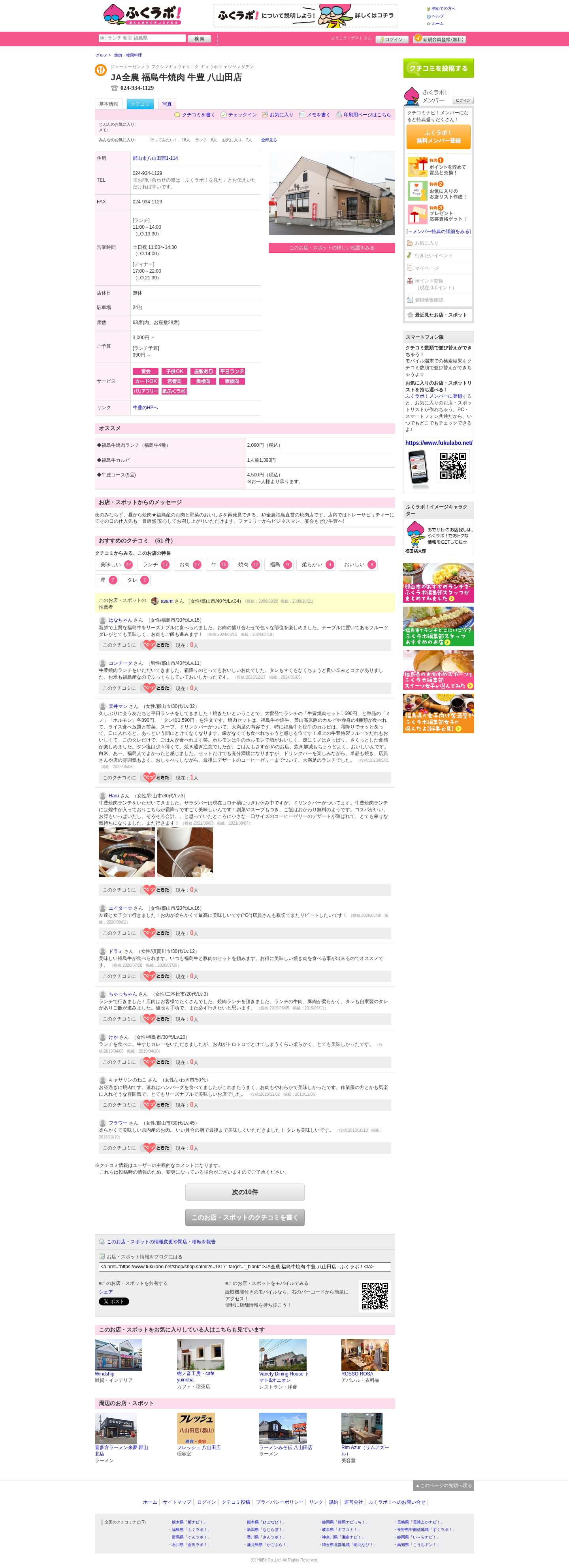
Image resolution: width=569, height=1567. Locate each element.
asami (167, 601)
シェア (106, 1292)
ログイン (392, 38)
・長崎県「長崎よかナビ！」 (419, 1522)
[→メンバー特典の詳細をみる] (439, 231)
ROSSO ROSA (357, 1374)
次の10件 (245, 1192)
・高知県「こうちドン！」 (417, 1544)
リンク (316, 1502)
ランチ (156, 564)
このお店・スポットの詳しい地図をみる (332, 247)
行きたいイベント (434, 255)
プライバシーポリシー (279, 1502)
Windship (104, 1374)
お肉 (190, 564)
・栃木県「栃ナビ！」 (187, 1522)
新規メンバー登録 (439, 38)
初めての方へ (444, 8)
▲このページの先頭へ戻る (443, 1485)
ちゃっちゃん (123, 994)
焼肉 (249, 564)
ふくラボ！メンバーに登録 (433, 396)
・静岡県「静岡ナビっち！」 (343, 1522)
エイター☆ (120, 908)
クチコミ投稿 (236, 1502)
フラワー (118, 1123)
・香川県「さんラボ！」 (264, 1537)
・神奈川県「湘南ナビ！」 (342, 1537)
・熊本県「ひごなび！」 (264, 1522)
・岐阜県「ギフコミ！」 (340, 1529)
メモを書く (319, 115)
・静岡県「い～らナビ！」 (417, 1537)
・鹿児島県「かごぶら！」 (266, 1544)
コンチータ (120, 663)
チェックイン (242, 115)
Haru (114, 796)
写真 (167, 104)
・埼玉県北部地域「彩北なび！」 (347, 1544)
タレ (138, 580)
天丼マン (118, 706)
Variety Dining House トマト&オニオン (284, 1377)
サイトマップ (177, 1502)
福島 (281, 564)
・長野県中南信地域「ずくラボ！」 (424, 1529)
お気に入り (282, 115)
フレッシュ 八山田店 (199, 1447)
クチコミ (140, 104)
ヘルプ (438, 16)
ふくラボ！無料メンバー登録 (438, 136)
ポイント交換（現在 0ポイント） (436, 284)
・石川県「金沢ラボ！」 (189, 1544)
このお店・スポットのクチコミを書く (245, 1217)
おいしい (360, 564)
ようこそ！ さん (351, 38)
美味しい (116, 564)
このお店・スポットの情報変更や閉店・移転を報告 (161, 1241)
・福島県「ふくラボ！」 (189, 1529)
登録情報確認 (429, 300)
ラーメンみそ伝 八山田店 (286, 1447)
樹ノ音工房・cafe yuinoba (196, 1377)
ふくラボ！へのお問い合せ (397, 1502)
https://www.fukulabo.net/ (439, 443)
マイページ (427, 268)
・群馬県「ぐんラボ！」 (189, 1537)
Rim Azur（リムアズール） (365, 1451)
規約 (333, 1502)
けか (113, 1037)
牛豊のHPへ (145, 407)
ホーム (438, 23)
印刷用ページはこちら (367, 115)
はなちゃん (120, 620)
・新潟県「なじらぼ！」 (264, 1529)
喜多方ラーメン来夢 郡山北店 (121, 1451)
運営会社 (353, 1502)
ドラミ (116, 951)
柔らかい (318, 564)
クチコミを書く (198, 115)
